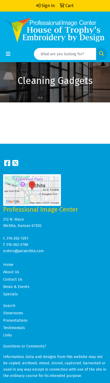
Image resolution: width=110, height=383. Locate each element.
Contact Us (12, 279)
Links (7, 335)
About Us (11, 272)
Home (8, 264)
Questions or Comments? (24, 346)
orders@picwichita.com (23, 250)
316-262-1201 (17, 238)
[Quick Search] (65, 54)
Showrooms (13, 313)
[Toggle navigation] (8, 54)
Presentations (15, 320)
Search (9, 305)
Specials (10, 294)
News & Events (16, 286)
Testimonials (14, 327)
